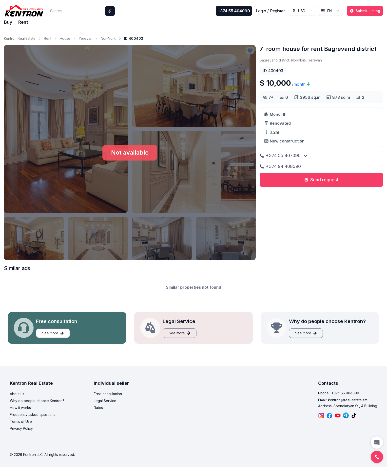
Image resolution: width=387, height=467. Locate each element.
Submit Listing (365, 11)
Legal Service (105, 401)
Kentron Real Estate (20, 38)
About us (17, 394)
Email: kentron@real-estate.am (342, 400)
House (65, 38)
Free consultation (108, 394)
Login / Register (270, 10)
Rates (98, 408)
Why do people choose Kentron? (37, 401)
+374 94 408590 (280, 166)
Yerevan (85, 38)
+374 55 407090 (280, 155)
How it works (20, 408)
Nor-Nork (108, 38)
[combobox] (302, 11)
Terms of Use (21, 421)
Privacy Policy (21, 428)
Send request (321, 179)
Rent (23, 22)
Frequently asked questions (32, 414)
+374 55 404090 (234, 10)
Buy (8, 22)
